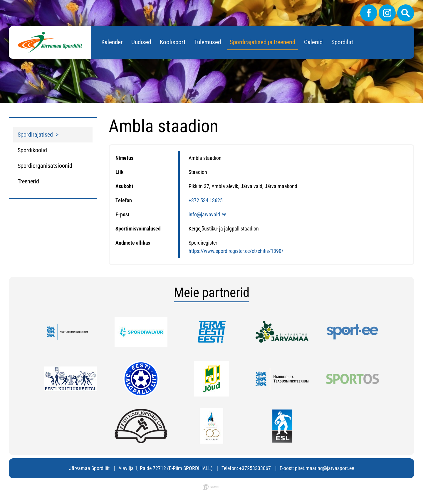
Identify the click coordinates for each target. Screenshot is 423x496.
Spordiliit (342, 42)
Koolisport (172, 42)
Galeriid (313, 42)
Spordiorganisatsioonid (45, 165)
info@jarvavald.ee (207, 214)
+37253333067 (255, 468)
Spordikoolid (32, 150)
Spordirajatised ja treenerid (262, 42)
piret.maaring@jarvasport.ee (324, 468)
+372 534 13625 (206, 200)
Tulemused (207, 42)
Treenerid (28, 181)
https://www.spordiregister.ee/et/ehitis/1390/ (236, 251)
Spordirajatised (35, 134)
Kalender (111, 42)
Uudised (141, 42)
